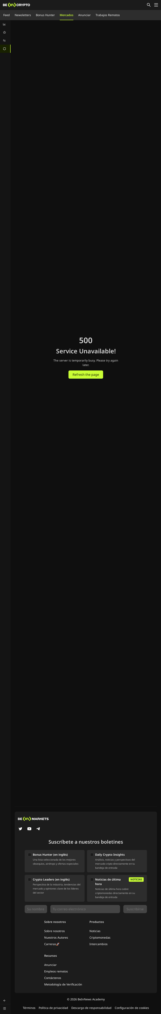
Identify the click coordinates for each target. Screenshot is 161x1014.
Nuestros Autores (56, 937)
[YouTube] (29, 829)
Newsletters (23, 15)
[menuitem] (5, 24)
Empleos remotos (56, 971)
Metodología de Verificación (63, 984)
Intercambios (98, 944)
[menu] (5, 36)
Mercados (66, 15)
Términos (29, 1008)
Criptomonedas (99, 937)
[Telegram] (38, 829)
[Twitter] (20, 829)
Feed (6, 15)
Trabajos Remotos (108, 15)
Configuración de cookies (132, 1008)
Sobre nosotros (54, 931)
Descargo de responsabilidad (91, 1008)
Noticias (94, 931)
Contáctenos (52, 978)
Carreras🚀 (52, 944)
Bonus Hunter (45, 15)
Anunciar (84, 15)
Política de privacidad (53, 1008)
